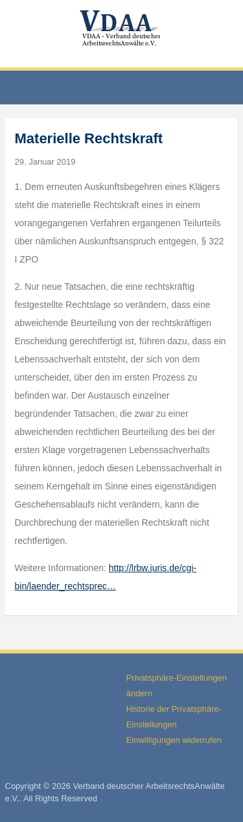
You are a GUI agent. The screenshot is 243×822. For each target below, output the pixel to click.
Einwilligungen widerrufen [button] (174, 740)
